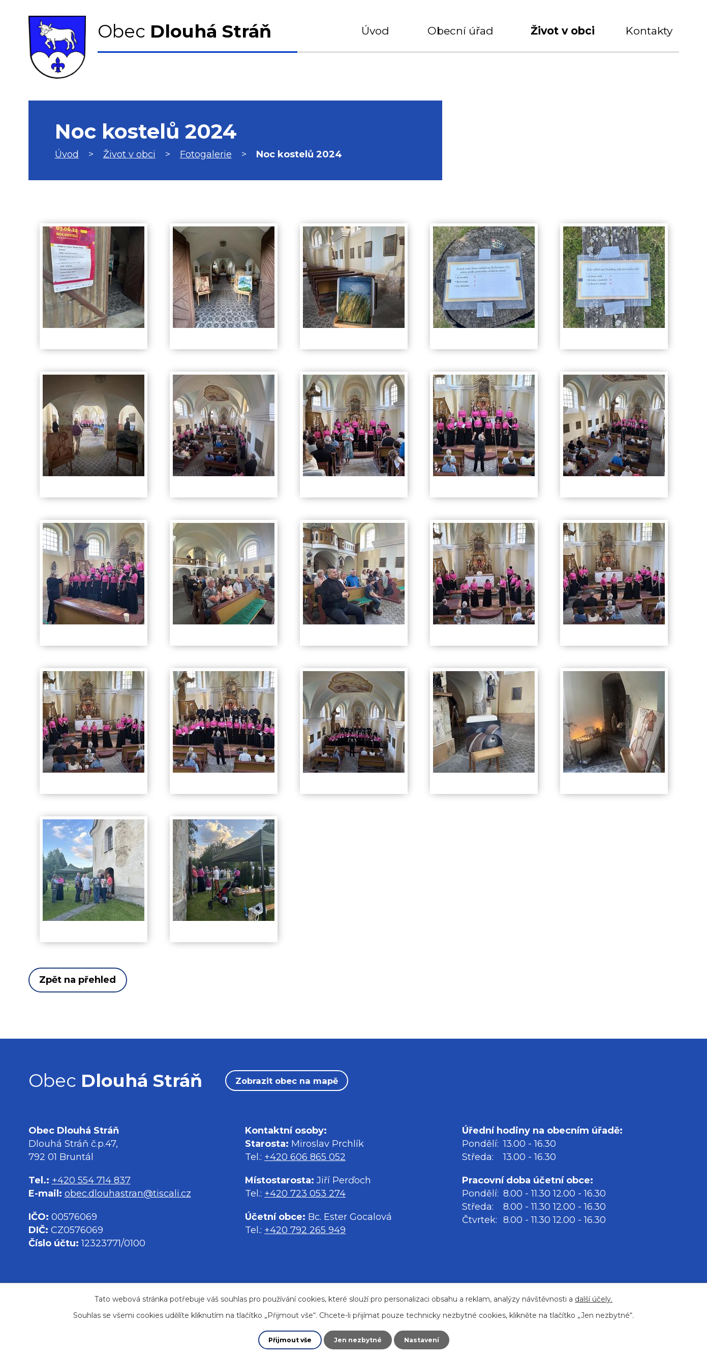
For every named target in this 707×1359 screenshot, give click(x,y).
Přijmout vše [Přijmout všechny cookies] (285, 1339)
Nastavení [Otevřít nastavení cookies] (426, 1339)
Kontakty (649, 30)
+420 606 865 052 (305, 1161)
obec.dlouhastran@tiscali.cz (128, 1197)
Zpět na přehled (88, 980)
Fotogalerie (206, 154)
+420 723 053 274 (305, 1197)
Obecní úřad (460, 30)
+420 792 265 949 (305, 1234)
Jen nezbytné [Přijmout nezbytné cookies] (358, 1339)
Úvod (375, 30)
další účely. (593, 1297)
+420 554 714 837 (91, 1183)
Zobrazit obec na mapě (302, 1083)
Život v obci (563, 30)
